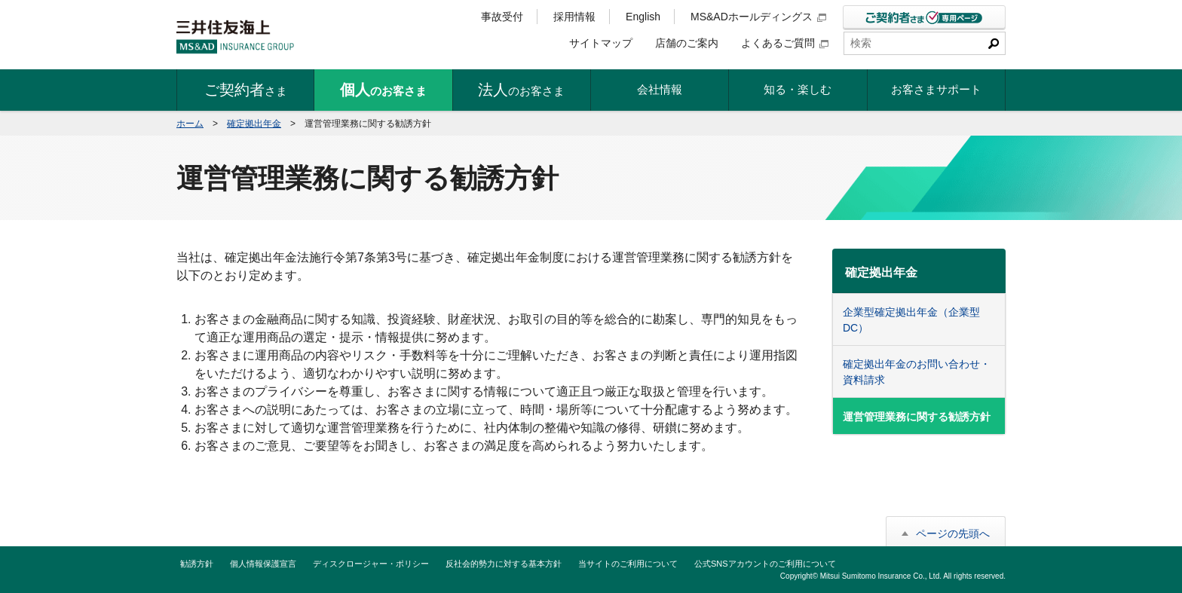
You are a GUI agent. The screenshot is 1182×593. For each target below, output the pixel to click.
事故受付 (502, 17)
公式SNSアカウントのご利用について (765, 563)
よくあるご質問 (784, 43)
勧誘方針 (196, 563)
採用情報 (574, 17)
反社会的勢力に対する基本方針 (504, 563)
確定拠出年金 (254, 123)
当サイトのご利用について (628, 563)
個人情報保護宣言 (263, 563)
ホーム (190, 123)
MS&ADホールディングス (758, 17)
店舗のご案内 (686, 43)
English (643, 17)
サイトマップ (600, 43)
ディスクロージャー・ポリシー (371, 563)
